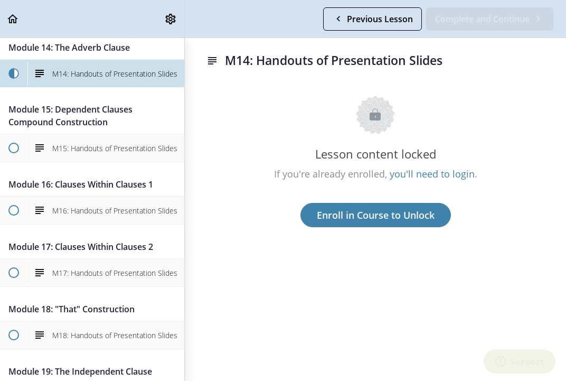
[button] (13, 19)
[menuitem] (171, 19)
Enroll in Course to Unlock (376, 215)
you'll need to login (432, 174)
